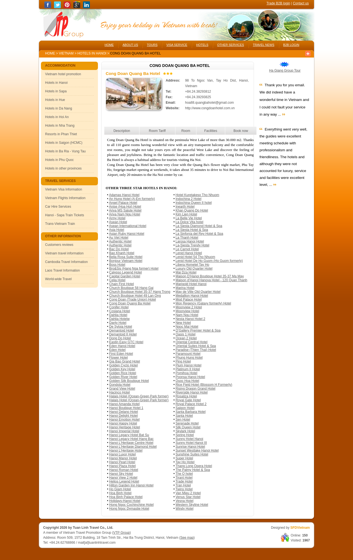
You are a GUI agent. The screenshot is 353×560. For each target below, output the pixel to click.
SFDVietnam (300, 528)
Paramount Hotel (187, 354)
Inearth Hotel (184, 207)
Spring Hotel (184, 435)
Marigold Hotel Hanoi (190, 284)
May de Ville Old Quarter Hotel (197, 292)
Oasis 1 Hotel (185, 334)
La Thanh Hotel (186, 237)
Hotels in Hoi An (57, 117)
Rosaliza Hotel (186, 396)
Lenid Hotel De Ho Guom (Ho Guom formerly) (209, 261)
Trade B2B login (278, 3)
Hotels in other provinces (63, 168)
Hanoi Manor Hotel (123, 458)
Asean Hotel (118, 222)
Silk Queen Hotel (187, 427)
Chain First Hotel (121, 284)
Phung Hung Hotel (189, 358)
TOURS (152, 44)
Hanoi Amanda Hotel (124, 404)
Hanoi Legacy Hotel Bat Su (129, 435)
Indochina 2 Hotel (188, 199)
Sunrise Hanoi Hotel (190, 447)
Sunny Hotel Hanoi (189, 439)
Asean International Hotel (127, 226)
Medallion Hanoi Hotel (191, 296)
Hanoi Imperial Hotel (124, 431)
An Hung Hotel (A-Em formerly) (132, 199)
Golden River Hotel (123, 377)
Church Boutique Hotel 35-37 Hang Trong (139, 292)
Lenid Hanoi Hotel (188, 253)
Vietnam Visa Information (63, 189)
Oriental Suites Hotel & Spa (195, 346)
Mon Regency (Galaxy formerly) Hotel (203, 303)
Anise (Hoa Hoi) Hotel (125, 207)
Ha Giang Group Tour (285, 70)
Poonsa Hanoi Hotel (190, 377)
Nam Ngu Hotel (186, 315)
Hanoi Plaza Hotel (122, 466)
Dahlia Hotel (118, 315)
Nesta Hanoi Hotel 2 (190, 319)
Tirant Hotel (184, 478)
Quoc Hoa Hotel (187, 381)
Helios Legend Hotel (124, 481)
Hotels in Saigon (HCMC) (63, 143)
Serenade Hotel (186, 423)
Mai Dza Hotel (185, 272)
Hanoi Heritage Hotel (124, 427)
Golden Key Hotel (122, 369)
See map (187, 538)
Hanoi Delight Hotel (123, 416)
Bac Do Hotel (119, 249)
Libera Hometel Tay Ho (192, 265)
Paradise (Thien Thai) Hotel (195, 350)
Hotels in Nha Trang (59, 125)
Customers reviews (59, 245)
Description (121, 131)
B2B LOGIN (291, 44)
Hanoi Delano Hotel (123, 412)
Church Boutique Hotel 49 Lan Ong (135, 296)
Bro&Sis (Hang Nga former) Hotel (134, 268)
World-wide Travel (58, 279)
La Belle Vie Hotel (188, 218)
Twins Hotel (184, 489)
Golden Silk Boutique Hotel (129, 381)
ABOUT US (130, 44)
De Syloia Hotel (120, 327)
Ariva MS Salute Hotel (125, 210)
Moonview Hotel (187, 311)
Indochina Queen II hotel (193, 203)
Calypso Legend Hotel (125, 272)
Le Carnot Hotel (187, 249)
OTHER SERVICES (230, 44)
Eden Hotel (117, 350)
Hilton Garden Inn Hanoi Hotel (131, 485)
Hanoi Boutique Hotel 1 (126, 408)
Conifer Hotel (119, 307)
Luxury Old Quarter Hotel (193, 268)
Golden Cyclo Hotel (123, 365)
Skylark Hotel (185, 431)
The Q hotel (184, 474)
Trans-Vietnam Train (60, 224)
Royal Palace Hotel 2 (190, 404)
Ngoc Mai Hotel (186, 327)
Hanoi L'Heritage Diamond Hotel (133, 447)
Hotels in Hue (55, 100)
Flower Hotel (118, 358)
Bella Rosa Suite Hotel (125, 257)
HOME (109, 44)
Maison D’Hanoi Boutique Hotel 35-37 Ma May (209, 276)
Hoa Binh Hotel (120, 493)
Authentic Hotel (120, 241)
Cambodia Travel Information (66, 262)
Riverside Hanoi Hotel (191, 392)
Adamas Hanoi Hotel (124, 195)
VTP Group (121, 533)
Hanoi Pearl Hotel (122, 462)
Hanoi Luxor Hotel (122, 454)
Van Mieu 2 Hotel (188, 493)
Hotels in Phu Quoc (59, 160)
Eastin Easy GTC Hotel (126, 342)
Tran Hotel (183, 485)
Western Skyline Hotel (191, 505)
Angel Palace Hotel (123, 203)
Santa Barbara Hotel (190, 412)
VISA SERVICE (176, 44)
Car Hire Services (58, 207)
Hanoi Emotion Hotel (124, 419)
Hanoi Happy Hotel (123, 423)
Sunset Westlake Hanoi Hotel (197, 450)
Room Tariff (157, 131)
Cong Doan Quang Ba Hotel (129, 303)
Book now (240, 131)
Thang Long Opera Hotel (193, 466)
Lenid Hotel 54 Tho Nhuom (195, 257)
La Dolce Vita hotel (189, 222)
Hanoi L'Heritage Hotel (125, 450)
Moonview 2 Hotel (188, 307)
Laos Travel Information (62, 270)
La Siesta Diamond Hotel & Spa (198, 226)
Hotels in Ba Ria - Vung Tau (65, 151)
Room (185, 131)
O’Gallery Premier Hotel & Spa (197, 330)
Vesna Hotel (184, 501)
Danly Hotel (117, 323)
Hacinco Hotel (119, 392)
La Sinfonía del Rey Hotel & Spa (199, 234)
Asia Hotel (116, 230)
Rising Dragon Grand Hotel (195, 388)
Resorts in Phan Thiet (61, 134)
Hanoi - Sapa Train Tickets (64, 215)
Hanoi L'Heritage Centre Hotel (131, 443)
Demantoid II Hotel (123, 334)
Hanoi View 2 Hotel (123, 478)
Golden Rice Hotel (122, 373)
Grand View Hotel (122, 388)
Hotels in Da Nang (58, 108)
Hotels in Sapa (56, 91)
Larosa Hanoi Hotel (189, 241)
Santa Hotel (184, 416)
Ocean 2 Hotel (186, 338)
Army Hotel (117, 218)
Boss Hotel (117, 265)
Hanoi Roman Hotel (123, 470)
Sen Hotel (182, 419)
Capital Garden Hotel (124, 276)
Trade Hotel (184, 481)
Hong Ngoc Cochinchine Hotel (131, 505)
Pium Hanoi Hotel (188, 365)
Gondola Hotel (120, 385)
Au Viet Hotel (118, 237)
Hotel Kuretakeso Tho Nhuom (197, 195)
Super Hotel (184, 458)
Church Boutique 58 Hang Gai (131, 288)
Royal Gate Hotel (188, 400)
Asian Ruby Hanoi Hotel (126, 234)
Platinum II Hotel (187, 369)
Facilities (210, 131)
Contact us (301, 3)
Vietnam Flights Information (65, 198)
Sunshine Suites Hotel (191, 454)
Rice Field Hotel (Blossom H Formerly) (203, 385)
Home (50, 53)
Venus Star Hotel (187, 497)
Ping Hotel (183, 361)
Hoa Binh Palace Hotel (126, 497)
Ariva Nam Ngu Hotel (124, 214)
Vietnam (66, 53)
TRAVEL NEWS (263, 44)
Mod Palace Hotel (188, 299)
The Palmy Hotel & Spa (192, 470)
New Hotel (183, 323)
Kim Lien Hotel (186, 214)
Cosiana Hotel (119, 311)
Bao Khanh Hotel (121, 253)
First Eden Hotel (121, 354)
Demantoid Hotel (121, 330)
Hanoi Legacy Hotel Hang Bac (131, 439)
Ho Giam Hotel (120, 489)
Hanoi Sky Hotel (121, 474)
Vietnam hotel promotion (63, 74)
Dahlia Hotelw (119, 319)
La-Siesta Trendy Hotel (192, 245)
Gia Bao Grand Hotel (124, 361)
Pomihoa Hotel (186, 373)
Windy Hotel (184, 508)
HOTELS (202, 44)
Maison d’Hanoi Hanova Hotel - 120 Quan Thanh (211, 280)
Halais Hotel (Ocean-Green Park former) (139, 396)
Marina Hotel (184, 288)
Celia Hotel (117, 280)
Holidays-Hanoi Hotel (125, 501)
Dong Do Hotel (120, 338)
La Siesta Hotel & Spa (191, 230)
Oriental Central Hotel (191, 342)
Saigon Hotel (184, 408)
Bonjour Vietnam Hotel (125, 261)
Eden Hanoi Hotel (122, 346)
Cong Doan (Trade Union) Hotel (132, 299)
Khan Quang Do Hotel (191, 210)
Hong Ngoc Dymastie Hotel (129, 508)
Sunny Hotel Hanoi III (191, 443)
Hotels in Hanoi (92, 53)
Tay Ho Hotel (184, 462)
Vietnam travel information (64, 253)
